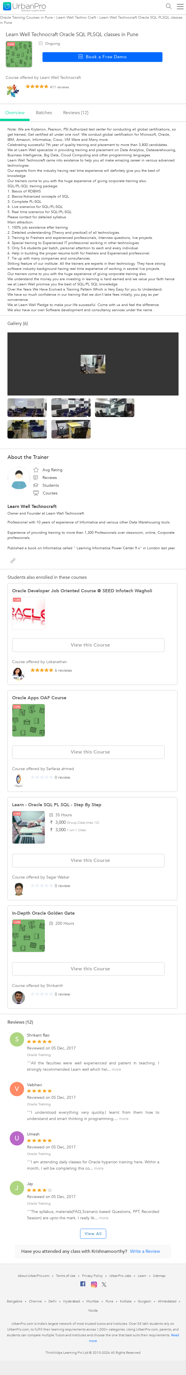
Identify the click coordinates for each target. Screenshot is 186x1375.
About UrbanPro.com (33, 1275)
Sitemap (159, 1275)
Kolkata (125, 1301)
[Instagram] (94, 1286)
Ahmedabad (167, 1301)
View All (93, 1233)
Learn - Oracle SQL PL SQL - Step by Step (56, 805)
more (116, 1069)
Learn (142, 1275)
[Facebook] (83, 1286)
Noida (93, 1310)
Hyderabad (71, 1301)
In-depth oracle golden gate (43, 913)
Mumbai (92, 1301)
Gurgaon (144, 1301)
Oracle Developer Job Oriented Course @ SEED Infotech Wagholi (82, 591)
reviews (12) (75, 113)
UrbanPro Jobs (120, 1275)
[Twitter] (104, 1286)
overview (15, 113)
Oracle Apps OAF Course (39, 698)
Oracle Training (39, 1055)
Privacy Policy (92, 1275)
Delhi (53, 1301)
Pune (110, 1301)
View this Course (88, 645)
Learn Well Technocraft (32, 506)
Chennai (35, 1301)
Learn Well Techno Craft (76, 17)
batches (44, 113)
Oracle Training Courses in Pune (26, 17)
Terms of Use (65, 1275)
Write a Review (145, 1251)
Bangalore (14, 1301)
